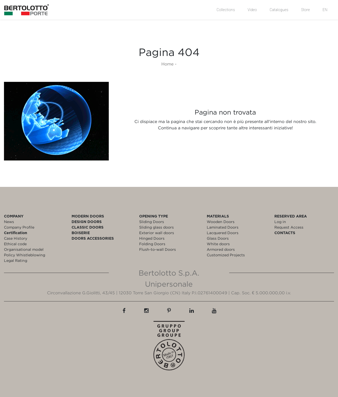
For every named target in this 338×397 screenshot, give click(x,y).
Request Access (288, 227)
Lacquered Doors (222, 233)
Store (305, 10)
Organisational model (24, 249)
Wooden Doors (220, 222)
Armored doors (221, 249)
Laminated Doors (222, 227)
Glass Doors (218, 238)
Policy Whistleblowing (24, 255)
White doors (218, 244)
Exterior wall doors (156, 233)
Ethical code (15, 244)
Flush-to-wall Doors (157, 249)
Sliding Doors (151, 222)
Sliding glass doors (156, 227)
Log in (280, 222)
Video (252, 10)
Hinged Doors (152, 238)
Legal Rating (15, 260)
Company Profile (19, 227)
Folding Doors (152, 244)
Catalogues (279, 10)
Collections (226, 10)
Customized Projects (226, 255)
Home (167, 64)
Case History (15, 238)
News (9, 222)
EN (325, 10)
